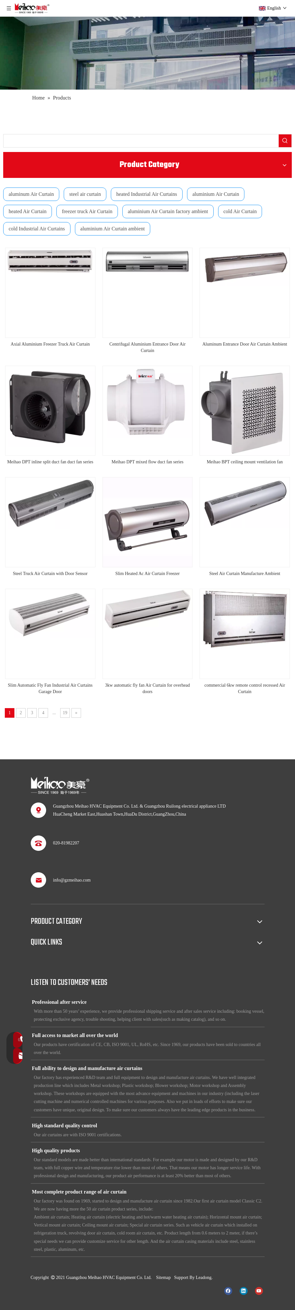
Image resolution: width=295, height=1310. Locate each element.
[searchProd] (141, 140)
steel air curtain (85, 194)
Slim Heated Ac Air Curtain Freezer (147, 573)
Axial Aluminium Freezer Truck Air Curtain (50, 344)
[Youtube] (259, 1290)
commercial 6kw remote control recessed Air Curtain (244, 688)
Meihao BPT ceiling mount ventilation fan (245, 461)
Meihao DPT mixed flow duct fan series (147, 461)
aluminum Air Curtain (31, 194)
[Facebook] (228, 1290)
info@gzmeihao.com (72, 880)
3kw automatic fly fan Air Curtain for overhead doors (147, 688)
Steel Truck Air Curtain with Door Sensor (50, 573)
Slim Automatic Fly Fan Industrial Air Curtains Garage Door (50, 688)
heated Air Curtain (27, 211)
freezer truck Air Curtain (87, 211)
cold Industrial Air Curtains (37, 228)
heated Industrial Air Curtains (146, 194)
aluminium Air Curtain (216, 194)
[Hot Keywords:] (285, 140)
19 (65, 712)
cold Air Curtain (240, 211)
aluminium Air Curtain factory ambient (168, 211)
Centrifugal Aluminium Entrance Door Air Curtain (147, 347)
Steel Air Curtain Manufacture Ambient (244, 573)
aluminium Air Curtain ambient (112, 228)
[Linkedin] (244, 1290)
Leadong (203, 1277)
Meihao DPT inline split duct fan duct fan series (50, 461)
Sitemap (163, 1277)
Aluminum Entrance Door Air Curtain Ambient (244, 344)
